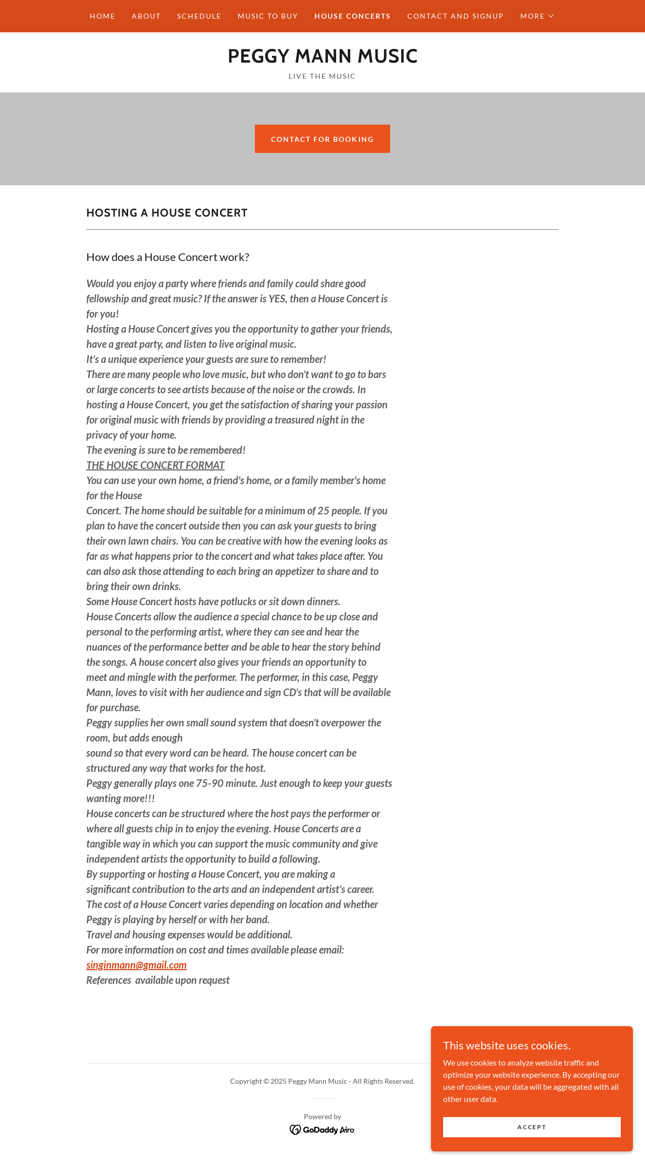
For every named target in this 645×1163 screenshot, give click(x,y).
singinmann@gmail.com (136, 965)
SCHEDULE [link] (199, 16)
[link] (323, 59)
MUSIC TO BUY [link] (268, 16)
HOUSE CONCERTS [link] (352, 16)
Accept (531, 1127)
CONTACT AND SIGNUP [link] (455, 16)
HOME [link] (103, 16)
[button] (537, 16)
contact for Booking (322, 139)
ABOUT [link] (146, 16)
